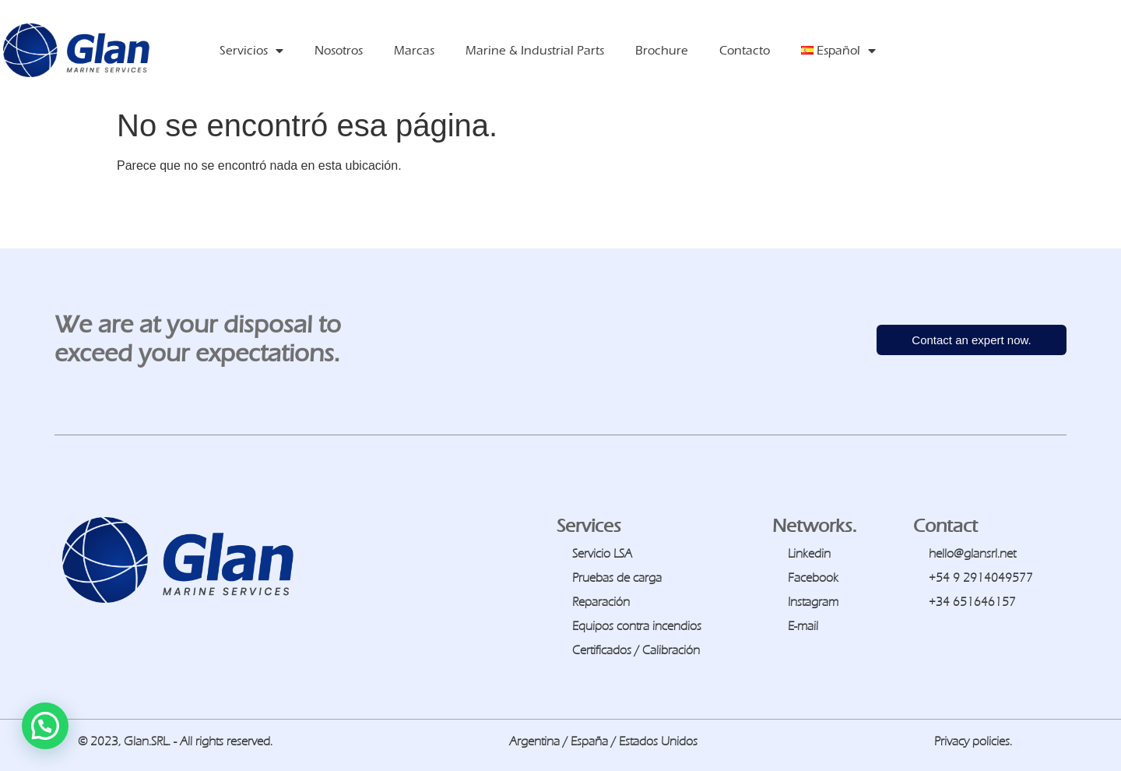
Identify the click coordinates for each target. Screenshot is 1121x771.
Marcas (414, 50)
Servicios (251, 51)
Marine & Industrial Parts (535, 50)
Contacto (744, 50)
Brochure (661, 50)
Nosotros (339, 50)
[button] (45, 725)
